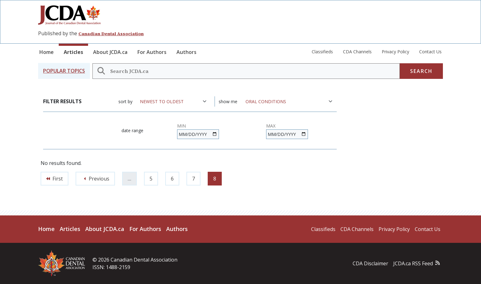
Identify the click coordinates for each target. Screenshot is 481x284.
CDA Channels (357, 52)
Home (46, 52)
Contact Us (430, 52)
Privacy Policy (395, 52)
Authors (186, 52)
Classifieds (322, 52)
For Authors (151, 52)
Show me (228, 101)
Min (181, 126)
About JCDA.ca (110, 52)
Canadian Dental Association (111, 34)
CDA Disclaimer (370, 263)
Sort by (125, 101)
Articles (73, 52)
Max (270, 126)
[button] (64, 71)
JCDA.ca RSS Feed (413, 263)
